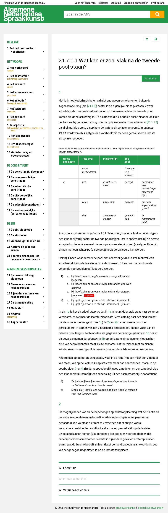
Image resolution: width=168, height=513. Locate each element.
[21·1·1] (91, 106)
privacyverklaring (125, 507)
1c (100, 322)
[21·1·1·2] (152, 122)
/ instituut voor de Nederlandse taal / (24, 3)
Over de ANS (157, 3)
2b (116, 322)
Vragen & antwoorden (136, 3)
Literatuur (116, 3)
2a (108, 322)
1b (67, 311)
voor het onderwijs (85, 3)
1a (109, 311)
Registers (103, 3)
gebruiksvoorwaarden (150, 507)
